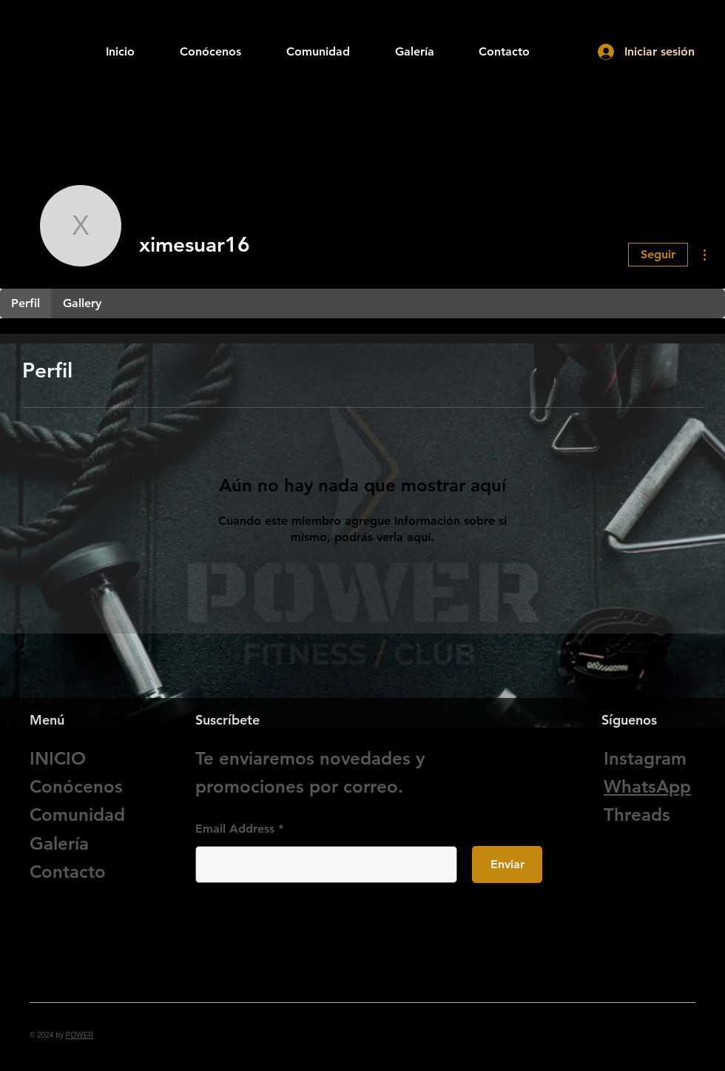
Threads (637, 814)
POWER (80, 1035)
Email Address (234, 829)
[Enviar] (507, 864)
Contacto (68, 871)
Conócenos (76, 786)
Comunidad (77, 814)
